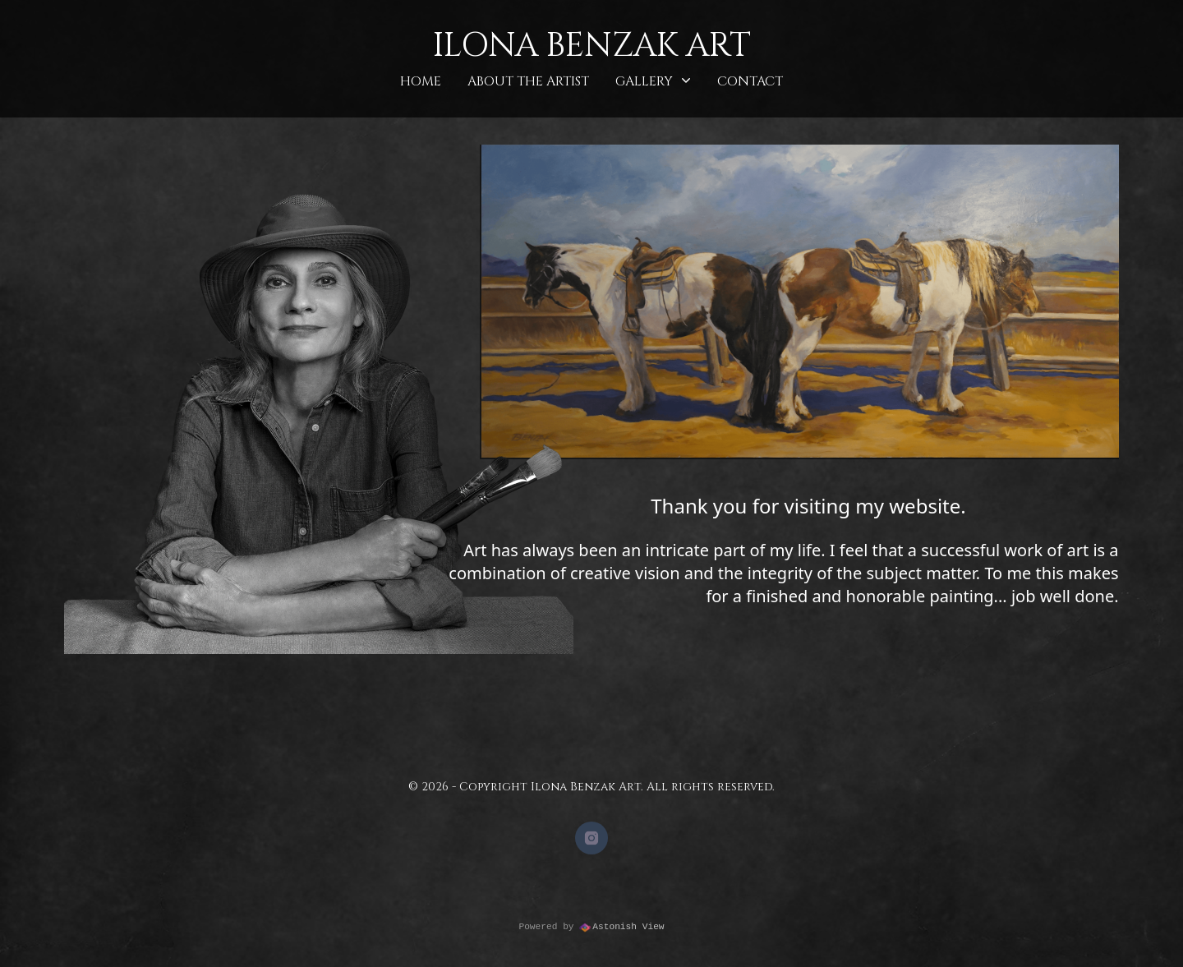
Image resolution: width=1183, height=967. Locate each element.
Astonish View (621, 927)
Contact (750, 81)
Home (420, 81)
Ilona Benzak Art (592, 46)
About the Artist (528, 81)
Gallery (653, 80)
